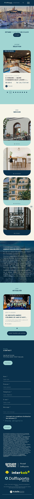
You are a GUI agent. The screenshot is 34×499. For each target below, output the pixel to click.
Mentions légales (22, 486)
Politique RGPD (17, 487)
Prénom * (6, 384)
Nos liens (11, 487)
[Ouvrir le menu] (28, 3)
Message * (7, 407)
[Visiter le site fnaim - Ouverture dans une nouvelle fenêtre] (7, 472)
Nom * (5, 376)
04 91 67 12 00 (8, 355)
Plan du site (14, 486)
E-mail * (6, 399)
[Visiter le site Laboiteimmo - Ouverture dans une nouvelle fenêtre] (17, 493)
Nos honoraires (7, 486)
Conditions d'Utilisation (17, 455)
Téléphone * (7, 392)
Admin (28, 486)
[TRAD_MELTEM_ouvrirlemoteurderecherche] (23, 3)
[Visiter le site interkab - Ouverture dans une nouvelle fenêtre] (21, 472)
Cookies (23, 487)
